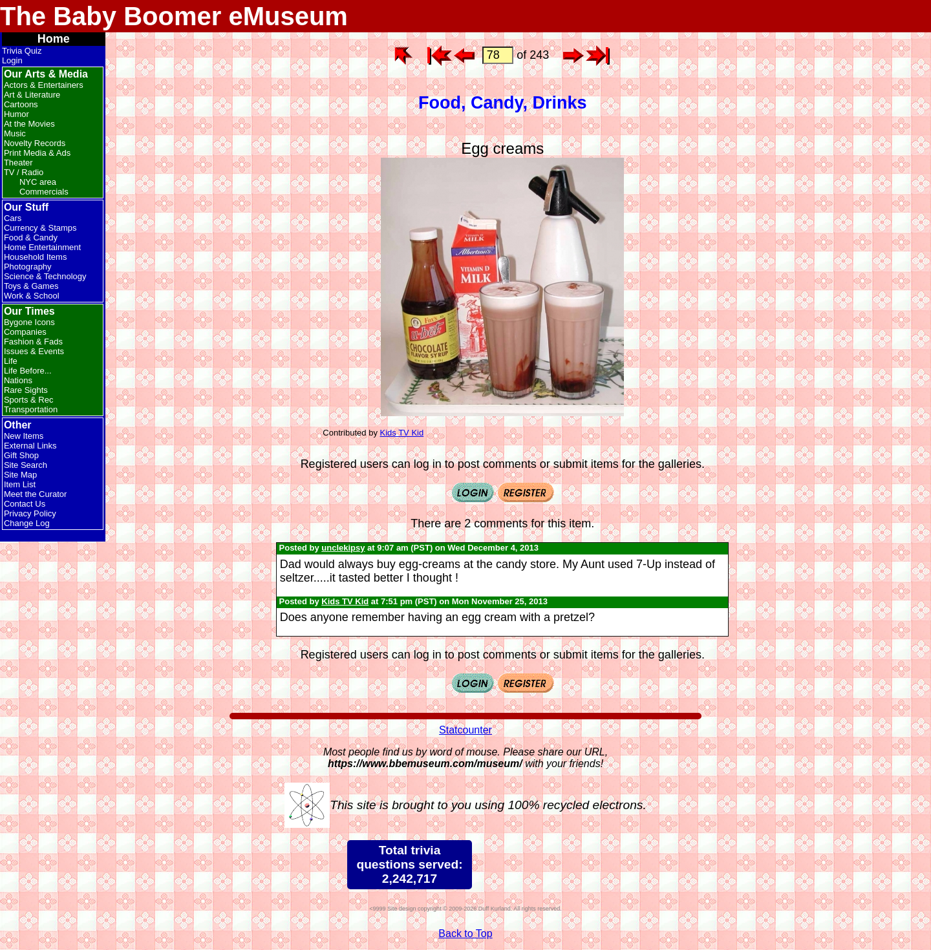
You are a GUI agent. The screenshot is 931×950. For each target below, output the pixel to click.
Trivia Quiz (22, 51)
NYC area (37, 182)
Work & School (31, 296)
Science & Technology (45, 276)
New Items (23, 436)
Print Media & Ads (37, 153)
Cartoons (21, 104)
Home (53, 38)
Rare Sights (26, 390)
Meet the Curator (35, 494)
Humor (16, 114)
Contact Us (24, 504)
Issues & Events (34, 351)
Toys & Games (31, 286)
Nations (18, 380)
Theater (18, 162)
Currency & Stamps (40, 228)
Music (15, 133)
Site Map (20, 475)
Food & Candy (31, 237)
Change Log (27, 523)
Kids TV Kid (402, 433)
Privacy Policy (30, 513)
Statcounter (465, 729)
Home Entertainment (42, 247)
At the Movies (29, 124)
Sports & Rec (29, 400)
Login (12, 60)
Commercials (44, 191)
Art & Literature (32, 95)
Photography (28, 266)
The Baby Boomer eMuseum (174, 16)
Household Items (35, 257)
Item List (20, 484)
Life (10, 361)
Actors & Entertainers (43, 85)
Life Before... (28, 370)
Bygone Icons (29, 322)
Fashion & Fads (33, 341)
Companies (25, 332)
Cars (12, 218)
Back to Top (465, 933)
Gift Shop (21, 455)
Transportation (31, 409)
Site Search (25, 465)
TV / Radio (23, 172)
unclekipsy (343, 548)
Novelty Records (34, 143)
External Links (30, 445)
